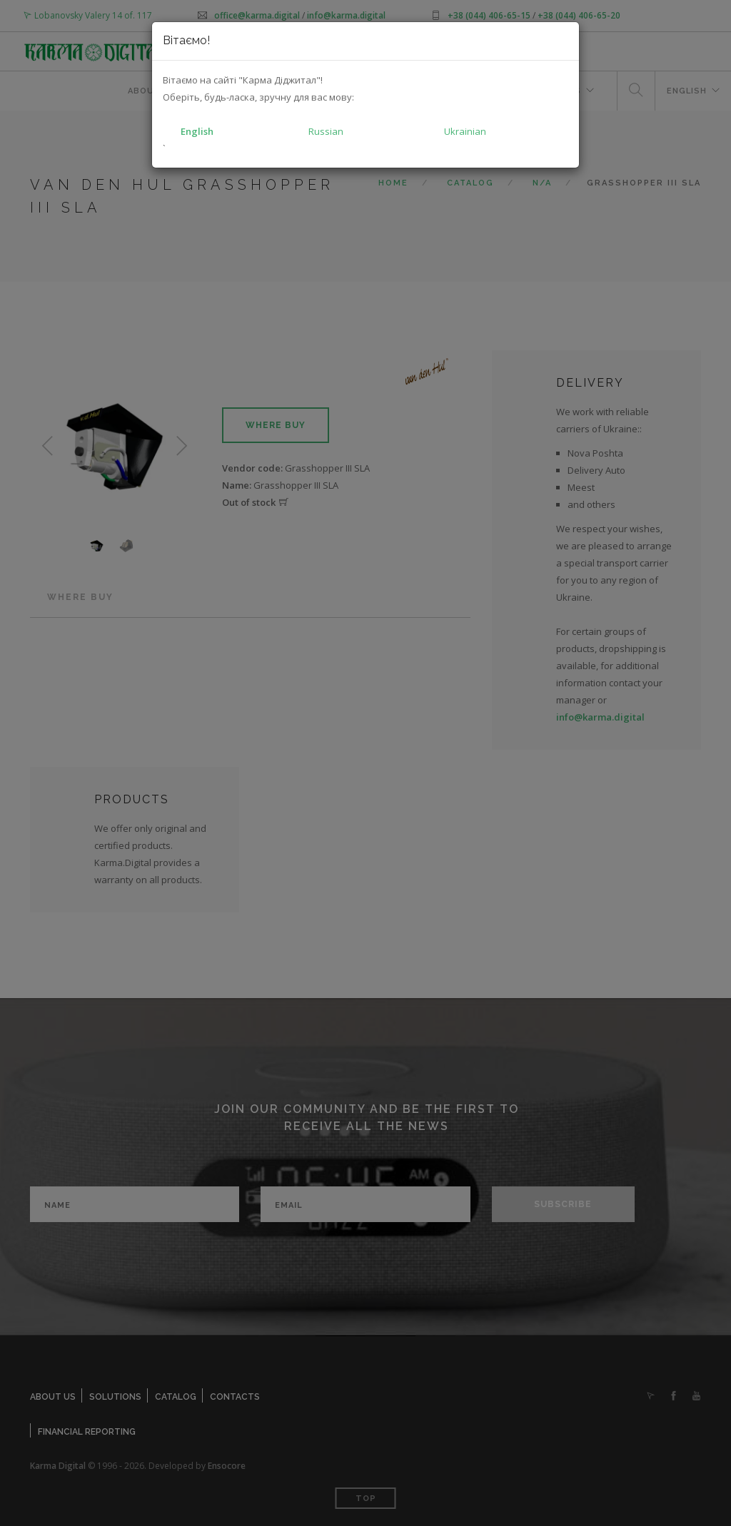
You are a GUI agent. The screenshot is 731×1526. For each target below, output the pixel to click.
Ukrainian (465, 131)
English (197, 131)
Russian (325, 131)
